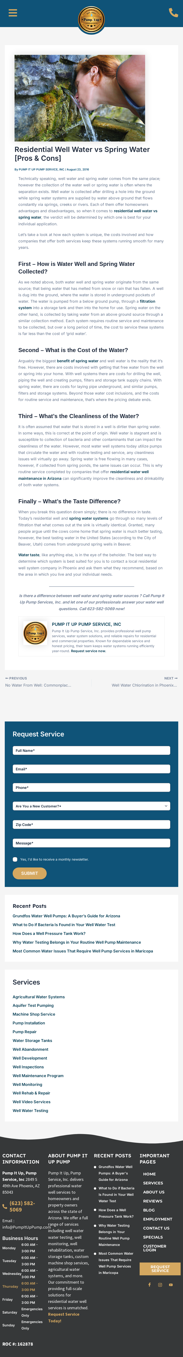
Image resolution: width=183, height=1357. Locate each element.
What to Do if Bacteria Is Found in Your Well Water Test (64, 924)
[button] (13, 13)
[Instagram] (160, 1284)
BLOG (149, 1210)
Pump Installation (29, 1023)
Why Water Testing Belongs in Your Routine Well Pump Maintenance (77, 942)
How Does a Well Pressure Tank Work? (49, 933)
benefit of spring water (77, 360)
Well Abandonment (30, 1049)
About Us (153, 1192)
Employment (157, 1219)
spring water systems (88, 518)
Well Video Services (32, 1101)
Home (149, 1174)
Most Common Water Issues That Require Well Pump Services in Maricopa (83, 951)
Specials (153, 1237)
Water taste (28, 554)
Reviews (152, 1201)
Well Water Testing (30, 1110)
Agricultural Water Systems (39, 996)
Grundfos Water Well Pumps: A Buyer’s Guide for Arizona (66, 916)
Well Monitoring (27, 1084)
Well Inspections (28, 1067)
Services (153, 1183)
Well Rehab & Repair (31, 1093)
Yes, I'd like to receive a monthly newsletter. (54, 859)
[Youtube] (170, 1284)
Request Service (160, 1269)
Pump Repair (25, 1031)
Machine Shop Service (34, 1014)
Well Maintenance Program (38, 1075)
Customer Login (154, 1248)
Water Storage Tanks (32, 1040)
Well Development (30, 1058)
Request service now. (88, 651)
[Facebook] (149, 1284)
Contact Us (156, 1228)
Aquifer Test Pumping (33, 1005)
